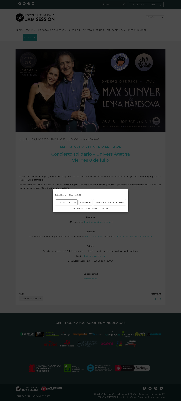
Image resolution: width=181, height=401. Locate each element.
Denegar (85, 202)
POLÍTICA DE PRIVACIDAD (98, 208)
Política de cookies (79, 208)
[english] (77, 195)
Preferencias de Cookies (109, 202)
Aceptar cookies (66, 202)
